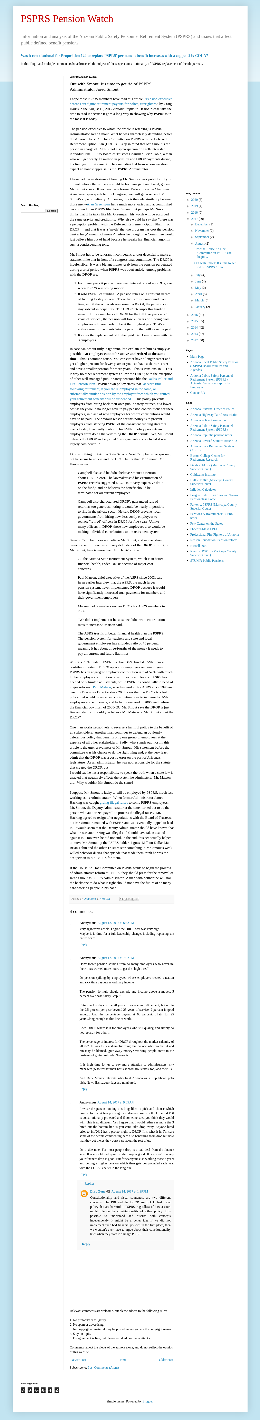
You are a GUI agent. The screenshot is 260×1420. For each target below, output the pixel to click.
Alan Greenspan (98, 204)
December (202, 224)
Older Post (166, 1360)
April (199, 294)
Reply (83, 944)
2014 (195, 327)
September (202, 237)
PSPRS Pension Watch (67, 18)
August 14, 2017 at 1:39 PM (129, 1191)
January (200, 307)
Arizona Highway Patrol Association (214, 414)
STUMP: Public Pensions (207, 560)
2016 (195, 315)
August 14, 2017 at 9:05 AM (115, 1102)
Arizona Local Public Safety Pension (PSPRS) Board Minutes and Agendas (214, 366)
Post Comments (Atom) (103, 1367)
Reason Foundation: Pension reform (214, 540)
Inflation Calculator (203, 489)
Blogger (147, 1401)
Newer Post (78, 1360)
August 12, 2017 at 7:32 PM (115, 958)
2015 (195, 321)
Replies (89, 1183)
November (202, 230)
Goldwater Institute (203, 474)
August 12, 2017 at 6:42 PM (115, 923)
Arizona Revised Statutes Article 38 (213, 440)
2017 (195, 219)
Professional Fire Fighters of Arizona (214, 534)
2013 (195, 333)
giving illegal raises (113, 802)
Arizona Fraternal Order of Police (212, 409)
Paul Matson (102, 687)
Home (122, 1360)
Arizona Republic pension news (211, 435)
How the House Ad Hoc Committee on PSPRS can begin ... (213, 252)
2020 (195, 199)
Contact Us (197, 392)
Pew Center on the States (206, 523)
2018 (195, 212)
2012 (195, 340)
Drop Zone (90, 898)
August (200, 243)
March (199, 300)
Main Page (197, 356)
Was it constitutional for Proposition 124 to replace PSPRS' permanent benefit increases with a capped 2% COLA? (114, 55)
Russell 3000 (198, 545)
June (198, 281)
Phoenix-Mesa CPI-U (204, 529)
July (198, 275)
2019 (195, 206)
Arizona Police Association (208, 420)
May (198, 287)
